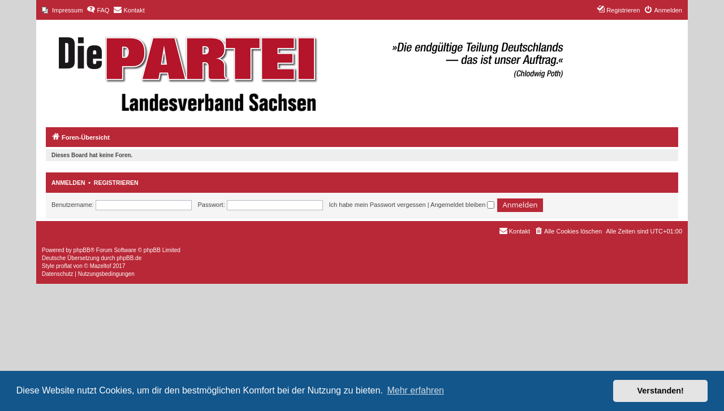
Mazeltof (100, 266)
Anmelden (68, 182)
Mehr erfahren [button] (415, 390)
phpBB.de (129, 258)
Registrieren (116, 182)
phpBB (82, 250)
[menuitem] (62, 10)
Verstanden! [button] (660, 390)
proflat (64, 266)
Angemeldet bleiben (462, 204)
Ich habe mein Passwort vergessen (377, 204)
